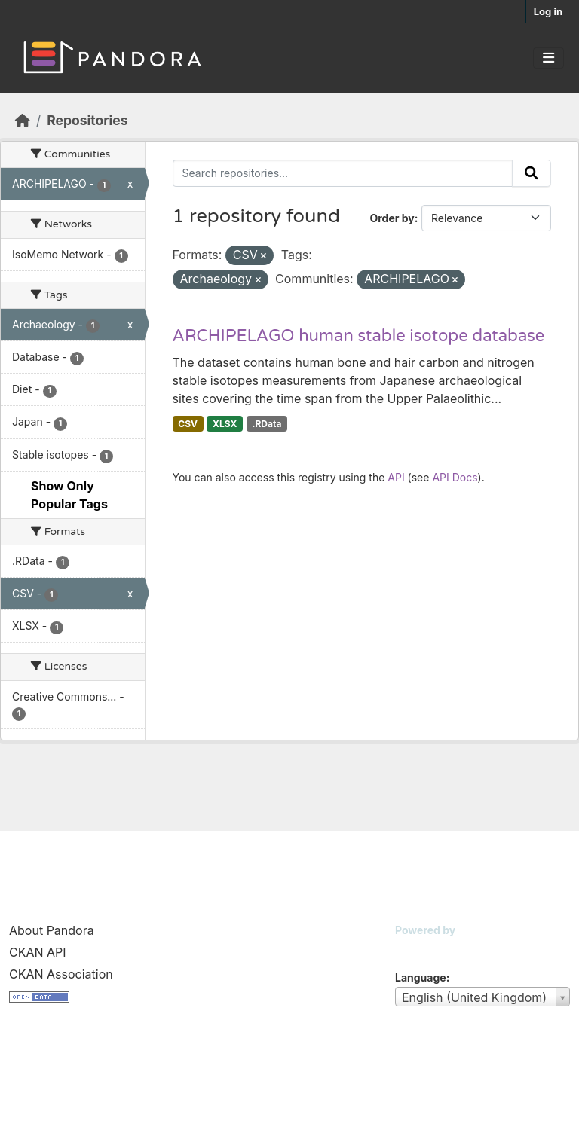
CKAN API (37, 952)
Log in (548, 11)
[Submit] (531, 173)
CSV (188, 423)
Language (420, 977)
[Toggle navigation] (548, 58)
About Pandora (51, 930)
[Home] (22, 120)
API (396, 477)
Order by (391, 218)
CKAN (420, 949)
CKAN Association (61, 974)
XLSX (225, 423)
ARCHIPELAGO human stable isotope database (359, 336)
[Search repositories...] (343, 173)
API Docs (454, 477)
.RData (266, 423)
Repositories (87, 120)
